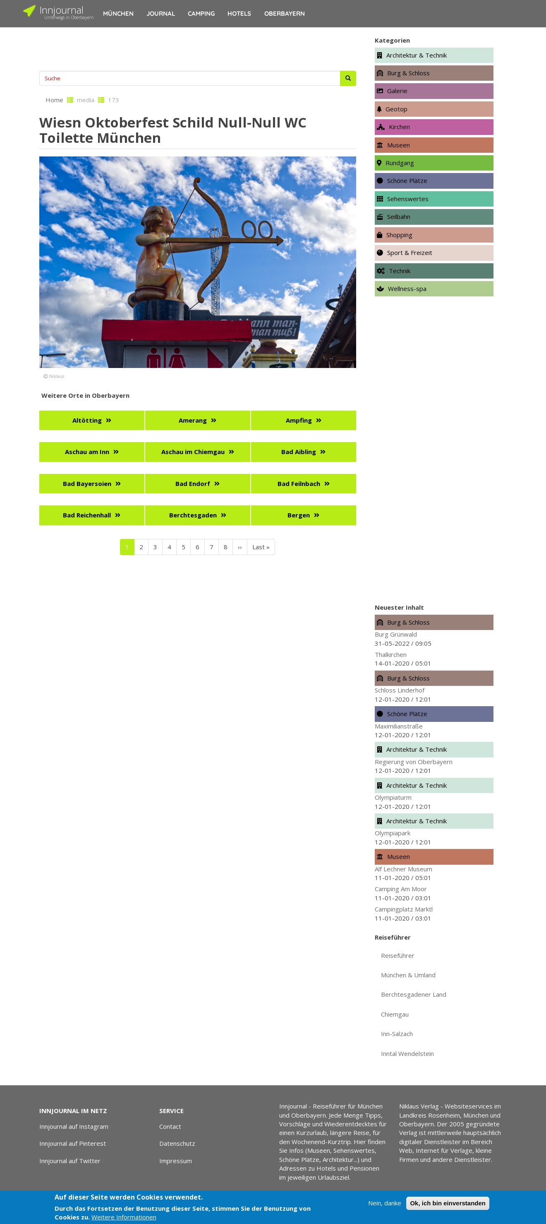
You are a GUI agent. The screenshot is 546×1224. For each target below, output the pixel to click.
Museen (398, 145)
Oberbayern (284, 13)
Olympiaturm (393, 797)
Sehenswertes (408, 199)
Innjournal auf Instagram (76, 1126)
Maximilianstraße (399, 726)
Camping (201, 13)
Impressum (175, 1161)
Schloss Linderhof (399, 690)
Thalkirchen (391, 654)
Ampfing (299, 420)
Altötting (87, 420)
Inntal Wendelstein (407, 1053)
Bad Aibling (298, 451)
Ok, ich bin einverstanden (448, 1203)
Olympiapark (392, 833)
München (118, 13)
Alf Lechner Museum (403, 869)
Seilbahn (398, 216)
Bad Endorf (192, 483)
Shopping (399, 235)
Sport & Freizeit (409, 252)
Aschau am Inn (87, 451)
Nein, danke (384, 1203)
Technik (399, 271)
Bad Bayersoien (87, 483)
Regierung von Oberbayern (414, 761)
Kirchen (399, 127)
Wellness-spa (407, 288)
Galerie (397, 91)
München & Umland (408, 975)
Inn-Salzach (397, 1033)
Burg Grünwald (396, 634)
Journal (160, 13)
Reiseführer (397, 955)
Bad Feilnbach (299, 483)
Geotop (396, 109)
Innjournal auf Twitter (72, 1161)
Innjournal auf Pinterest (75, 1143)
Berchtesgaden (193, 515)
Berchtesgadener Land (413, 994)
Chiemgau (395, 1014)
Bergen (298, 515)
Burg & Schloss (408, 73)
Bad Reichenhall (87, 515)
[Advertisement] (197, 48)
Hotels (239, 13)
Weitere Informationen (123, 1217)
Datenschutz (177, 1143)
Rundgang (400, 163)
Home (54, 100)
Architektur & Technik (416, 55)
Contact (170, 1126)
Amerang (193, 420)
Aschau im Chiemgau (193, 451)
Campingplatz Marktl (404, 909)
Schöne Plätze (407, 180)
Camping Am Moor (401, 889)
